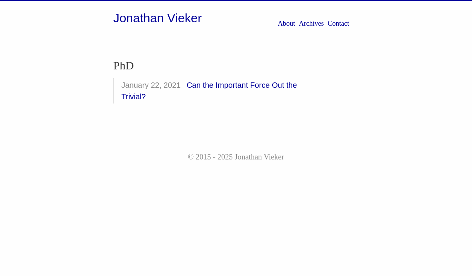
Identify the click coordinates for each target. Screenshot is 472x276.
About (286, 23)
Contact (338, 23)
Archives (311, 23)
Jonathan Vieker (157, 18)
